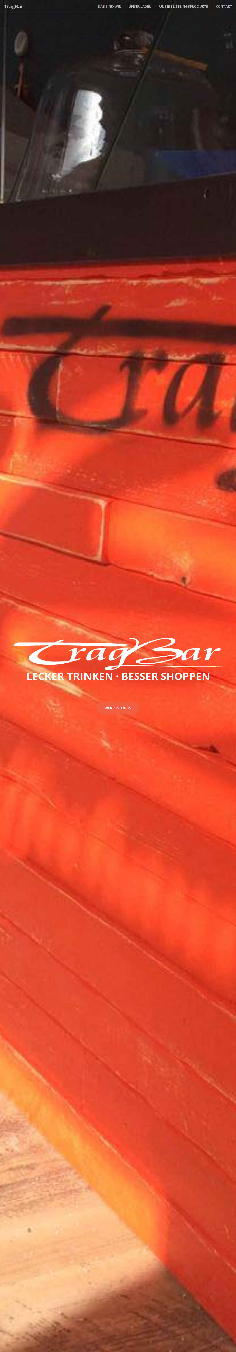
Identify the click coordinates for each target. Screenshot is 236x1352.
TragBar (13, 6)
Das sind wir (109, 6)
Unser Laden (140, 6)
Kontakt (224, 6)
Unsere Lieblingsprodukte (183, 6)
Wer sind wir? (118, 707)
